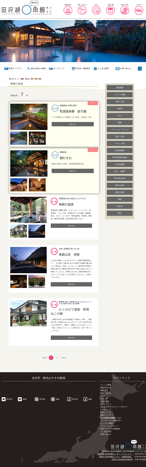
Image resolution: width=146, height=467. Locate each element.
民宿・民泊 (119, 136)
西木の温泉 (119, 185)
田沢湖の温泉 (119, 178)
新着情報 (119, 88)
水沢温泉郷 (119, 164)
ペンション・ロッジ (120, 129)
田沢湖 (120, 206)
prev (45, 358)
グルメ (103, 396)
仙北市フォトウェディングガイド (114, 407)
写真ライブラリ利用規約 (110, 429)
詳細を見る (72, 124)
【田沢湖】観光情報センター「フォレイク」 (114, 454)
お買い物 (103, 398)
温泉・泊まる (24, 79)
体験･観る (104, 390)
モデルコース (105, 404)
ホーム (12, 79)
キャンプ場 (119, 143)
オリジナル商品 (106, 423)
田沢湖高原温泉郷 (119, 157)
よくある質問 (105, 431)
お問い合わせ (105, 434)
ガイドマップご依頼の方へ (111, 420)
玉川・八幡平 (119, 171)
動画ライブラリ (106, 415)
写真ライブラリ (106, 412)
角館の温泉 (119, 192)
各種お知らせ (105, 388)
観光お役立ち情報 (107, 418)
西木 (120, 213)
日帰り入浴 (119, 101)
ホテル (120, 115)
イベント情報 (119, 95)
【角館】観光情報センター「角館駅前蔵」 (115, 457)
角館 (120, 199)
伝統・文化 (104, 401)
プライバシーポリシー (109, 426)
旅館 (120, 122)
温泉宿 (120, 108)
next (64, 358)
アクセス (103, 409)
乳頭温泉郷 (119, 150)
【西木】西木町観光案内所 (122, 459)
